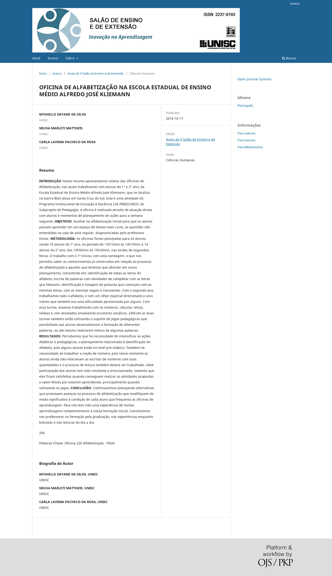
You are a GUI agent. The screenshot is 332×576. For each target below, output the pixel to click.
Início (43, 73)
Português (245, 105)
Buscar (289, 58)
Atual (36, 58)
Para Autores (246, 140)
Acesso (295, 3)
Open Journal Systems (254, 79)
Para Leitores (246, 133)
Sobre (70, 58)
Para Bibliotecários (250, 147)
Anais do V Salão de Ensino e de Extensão (96, 73)
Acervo (53, 58)
